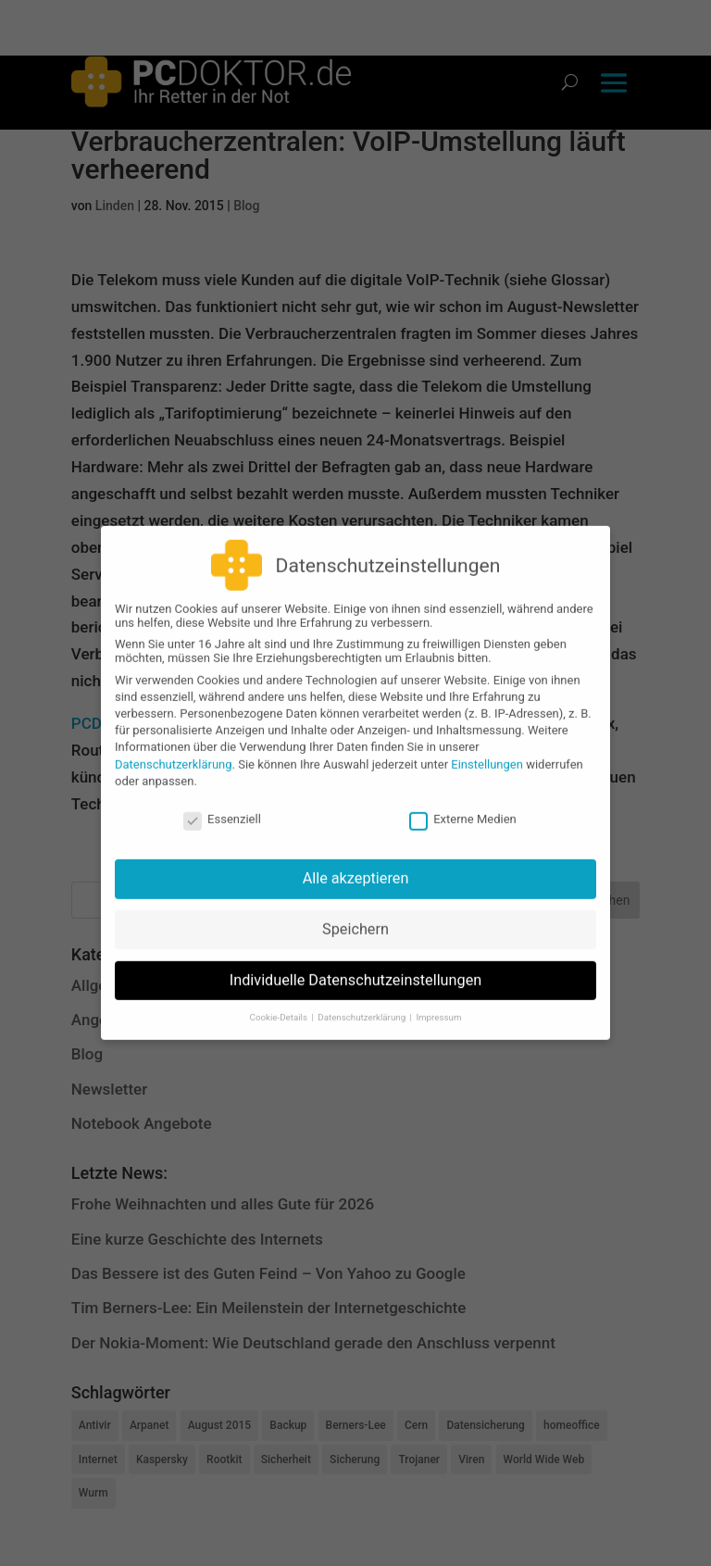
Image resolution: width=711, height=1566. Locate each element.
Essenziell (222, 809)
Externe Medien (463, 809)
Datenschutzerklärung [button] (362, 1007)
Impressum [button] (438, 1007)
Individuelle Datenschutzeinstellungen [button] (356, 970)
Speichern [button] (355, 919)
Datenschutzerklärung (173, 753)
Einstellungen (487, 753)
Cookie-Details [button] (280, 1007)
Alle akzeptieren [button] (356, 868)
